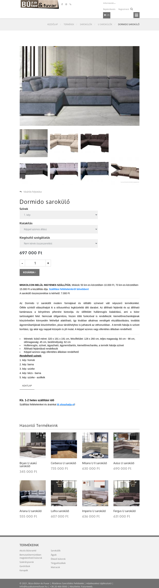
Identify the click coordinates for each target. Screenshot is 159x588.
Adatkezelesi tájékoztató (99, 583)
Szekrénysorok (27, 562)
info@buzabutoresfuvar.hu (34, 586)
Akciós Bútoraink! (28, 550)
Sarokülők (86, 24)
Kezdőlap (52, 24)
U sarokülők (105, 24)
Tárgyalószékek (58, 563)
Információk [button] (108, 3)
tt (59, 404)
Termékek (69, 24)
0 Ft (107, 15)
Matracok (55, 567)
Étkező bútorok (58, 558)
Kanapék (24, 570)
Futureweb (87, 586)
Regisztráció (123, 9)
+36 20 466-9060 (59, 586)
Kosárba (29, 272)
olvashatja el (67, 404)
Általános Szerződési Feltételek (68, 583)
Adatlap (27, 385)
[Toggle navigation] (136, 15)
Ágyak (54, 554)
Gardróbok (25, 566)
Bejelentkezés (109, 9)
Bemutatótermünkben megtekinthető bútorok (31, 556)
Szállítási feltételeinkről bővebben (68, 289)
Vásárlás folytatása (31, 191)
